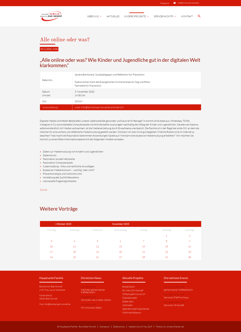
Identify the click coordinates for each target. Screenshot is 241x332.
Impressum (104, 326)
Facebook (164, 3)
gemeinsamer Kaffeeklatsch (178, 290)
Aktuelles (113, 16)
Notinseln (127, 305)
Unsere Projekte (136, 16)
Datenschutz (119, 326)
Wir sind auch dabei (91, 307)
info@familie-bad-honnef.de (188, 3)
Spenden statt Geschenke (135, 308)
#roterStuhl (128, 286)
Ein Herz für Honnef (132, 290)
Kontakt (187, 16)
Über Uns (94, 16)
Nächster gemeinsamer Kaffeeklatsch (93, 291)
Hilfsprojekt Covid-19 (133, 294)
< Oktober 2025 (62, 223)
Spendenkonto (165, 16)
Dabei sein (127, 301)
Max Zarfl (147, 326)
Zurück (43, 189)
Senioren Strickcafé (174, 305)
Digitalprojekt (129, 297)
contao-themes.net (175, 326)
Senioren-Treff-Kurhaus (176, 297)
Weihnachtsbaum (131, 312)
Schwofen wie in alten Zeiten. (96, 300)
